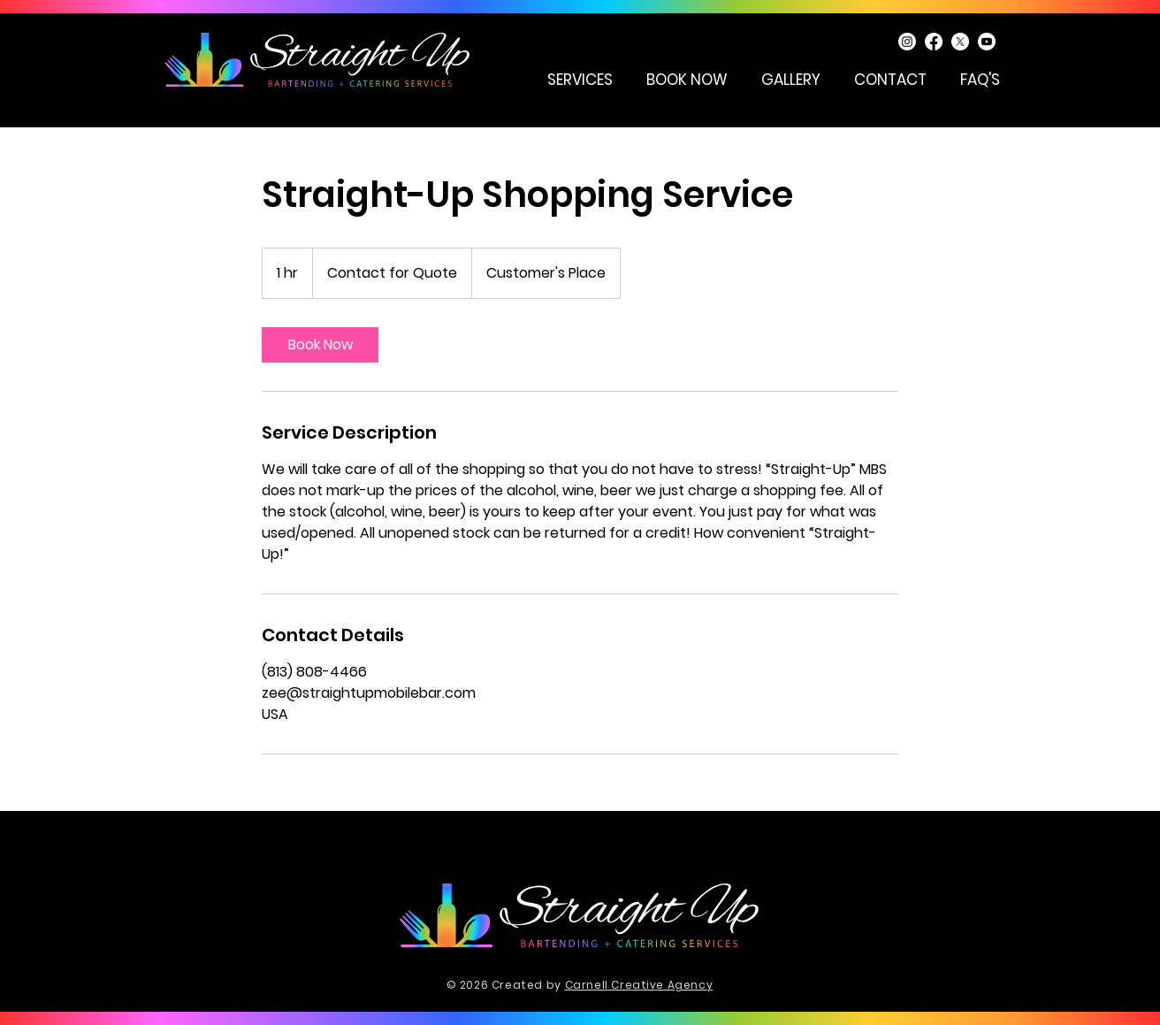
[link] (320, 345)
